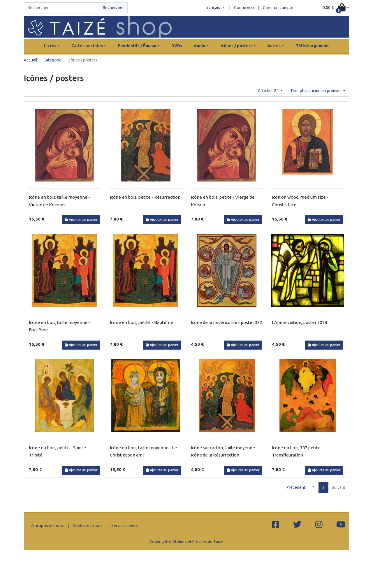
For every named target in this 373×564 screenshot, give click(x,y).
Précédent (295, 487)
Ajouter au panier (81, 219)
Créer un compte (278, 7)
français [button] (213, 7)
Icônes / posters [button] (236, 45)
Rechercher (113, 7)
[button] (335, 8)
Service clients (124, 525)
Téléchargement (312, 45)
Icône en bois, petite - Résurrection (145, 197)
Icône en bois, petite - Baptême (141, 322)
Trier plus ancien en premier (316, 90)
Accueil (30, 60)
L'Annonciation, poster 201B (299, 322)
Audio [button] (199, 45)
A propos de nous (47, 525)
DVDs (176, 45)
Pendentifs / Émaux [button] (137, 45)
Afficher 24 (268, 90)
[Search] (61, 7)
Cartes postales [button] (87, 45)
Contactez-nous (88, 525)
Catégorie (52, 60)
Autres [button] (274, 45)
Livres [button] (50, 45)
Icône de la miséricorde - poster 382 (226, 322)
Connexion (244, 7)
